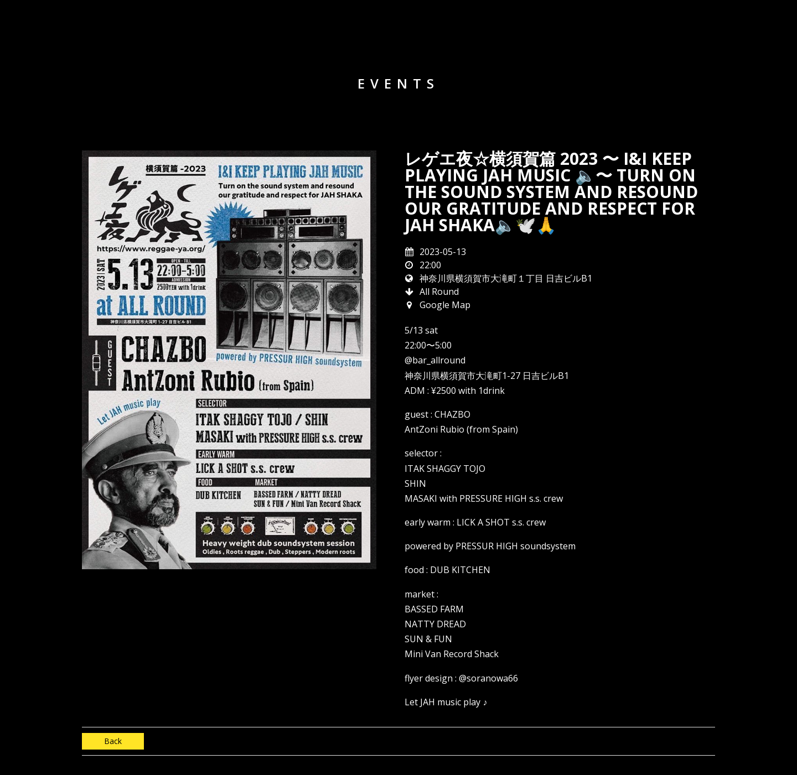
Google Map (445, 305)
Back (113, 741)
